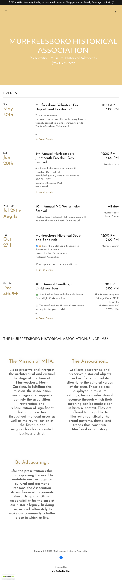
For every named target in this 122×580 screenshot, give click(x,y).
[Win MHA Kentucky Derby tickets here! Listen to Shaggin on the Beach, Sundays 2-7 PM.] (61, 3)
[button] (12, 11)
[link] (116, 11)
